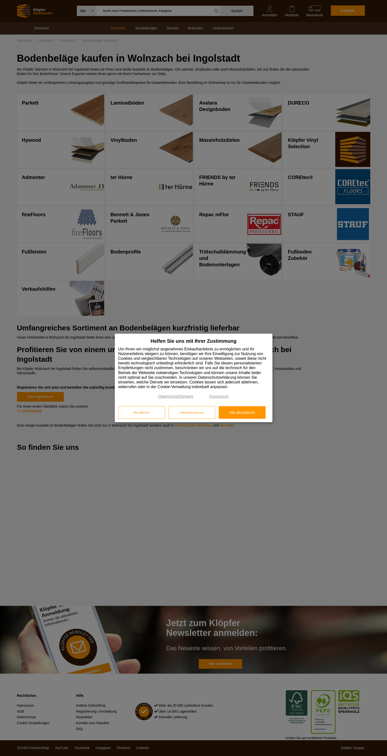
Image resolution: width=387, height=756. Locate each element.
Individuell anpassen (192, 412)
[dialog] (193, 378)
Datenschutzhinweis (175, 397)
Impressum (219, 397)
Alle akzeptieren (242, 412)
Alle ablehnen (141, 412)
